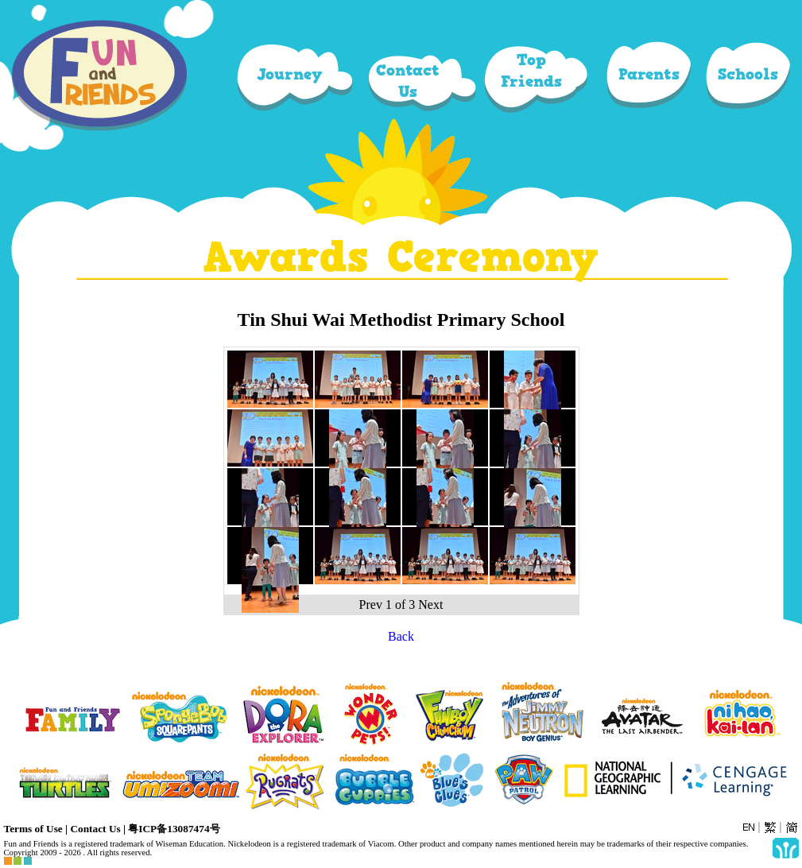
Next (430, 604)
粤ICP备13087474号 (173, 829)
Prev (370, 604)
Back (401, 636)
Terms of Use (33, 829)
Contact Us (95, 829)
